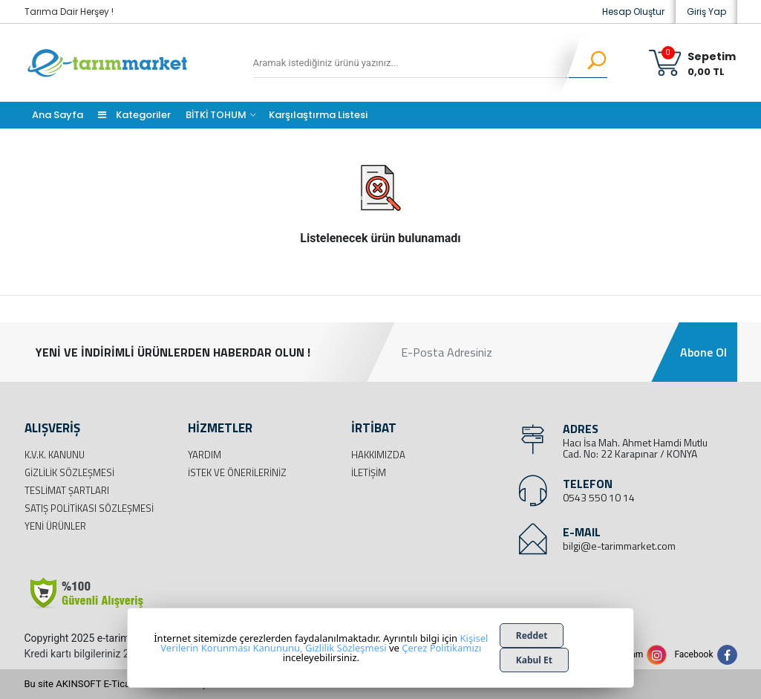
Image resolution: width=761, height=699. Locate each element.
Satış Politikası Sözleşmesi (89, 508)
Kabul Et (534, 660)
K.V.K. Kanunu (55, 454)
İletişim (368, 472)
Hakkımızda (378, 454)
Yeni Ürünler (55, 525)
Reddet (532, 635)
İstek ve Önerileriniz (237, 472)
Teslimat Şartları (67, 490)
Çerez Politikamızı (441, 647)
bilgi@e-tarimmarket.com (619, 545)
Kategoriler (134, 115)
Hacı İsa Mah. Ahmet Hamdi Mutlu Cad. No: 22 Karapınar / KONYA (635, 448)
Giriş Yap (706, 11)
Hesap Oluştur (633, 11)
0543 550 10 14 (599, 497)
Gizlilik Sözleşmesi (69, 472)
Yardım (204, 454)
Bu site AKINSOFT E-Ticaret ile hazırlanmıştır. (121, 683)
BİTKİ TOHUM (216, 115)
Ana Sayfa (57, 115)
